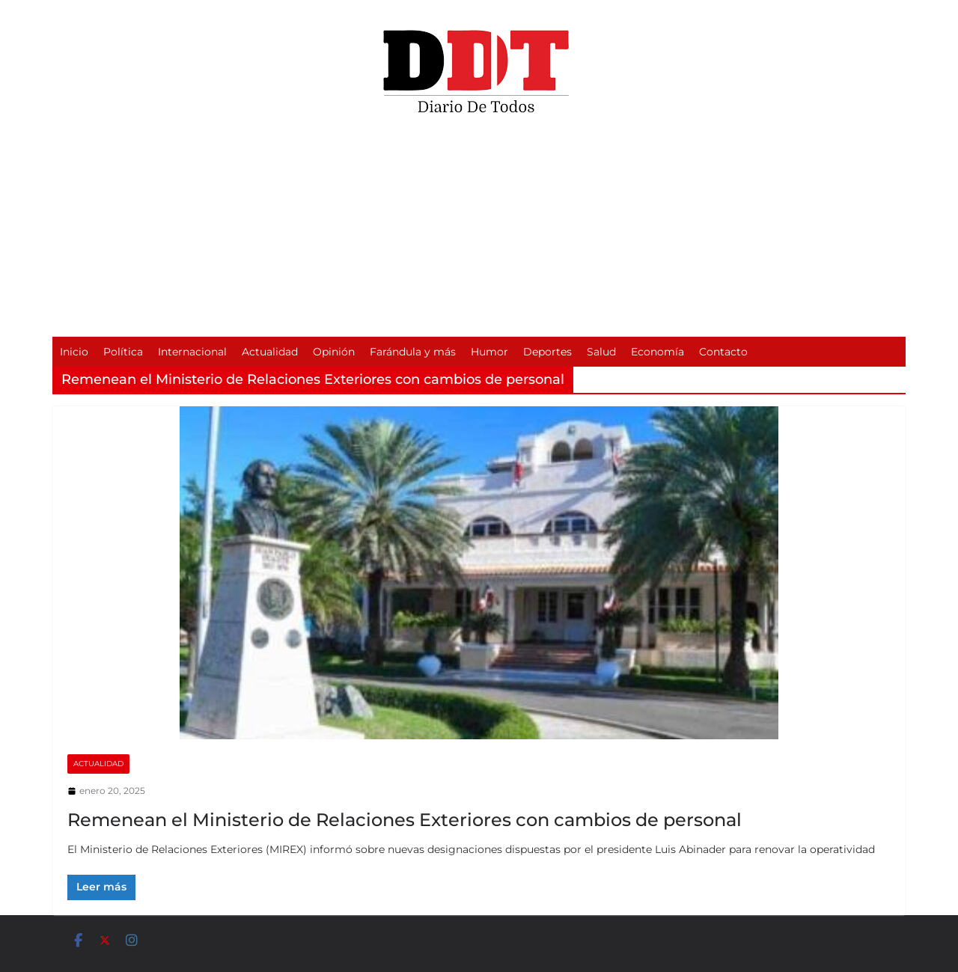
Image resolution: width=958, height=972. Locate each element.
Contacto (723, 351)
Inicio (74, 351)
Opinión (334, 351)
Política (123, 351)
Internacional (192, 351)
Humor (489, 351)
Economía (657, 351)
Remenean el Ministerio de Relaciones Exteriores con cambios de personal (404, 820)
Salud (601, 351)
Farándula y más (413, 351)
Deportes (547, 351)
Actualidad (270, 351)
